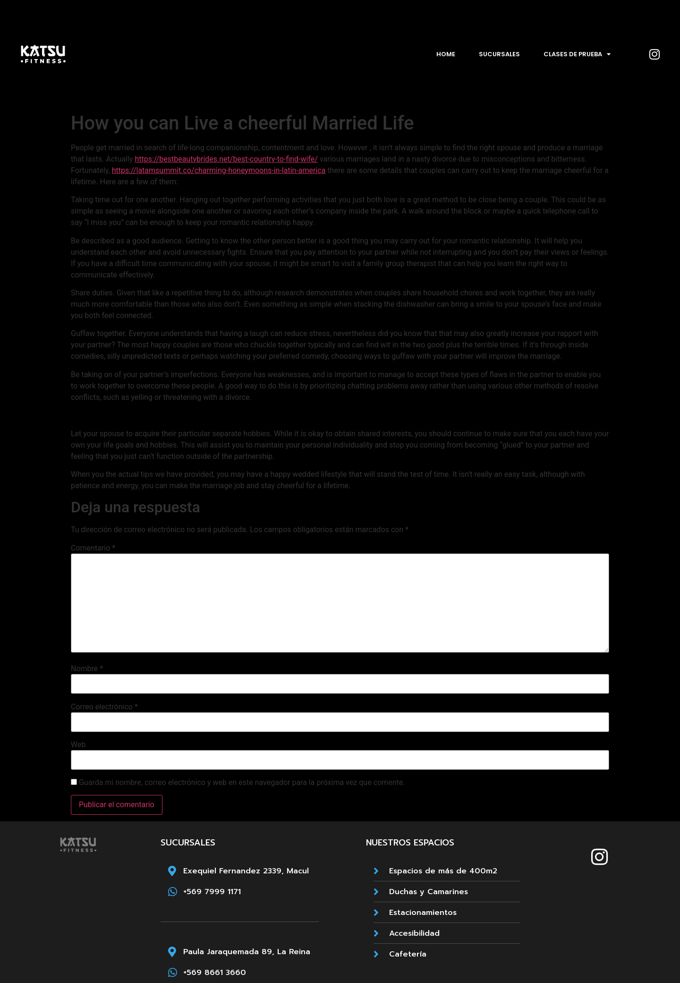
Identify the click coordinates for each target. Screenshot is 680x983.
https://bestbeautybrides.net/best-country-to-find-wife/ (226, 159)
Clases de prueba (577, 54)
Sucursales (499, 54)
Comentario (93, 548)
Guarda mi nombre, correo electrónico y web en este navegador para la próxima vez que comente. (242, 782)
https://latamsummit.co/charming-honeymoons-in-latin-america (219, 170)
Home (445, 54)
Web (78, 745)
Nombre (87, 669)
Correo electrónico (104, 707)
